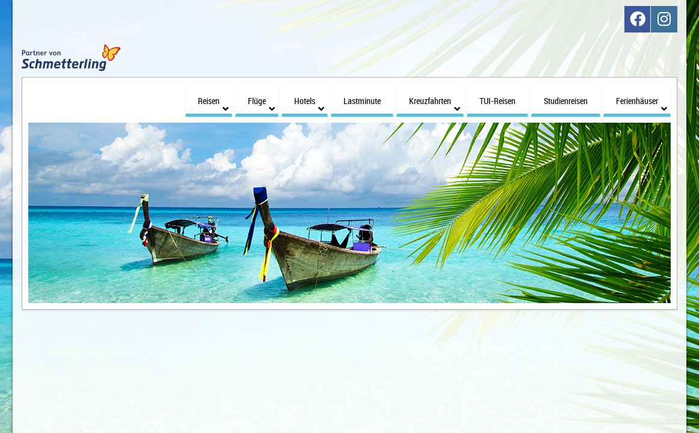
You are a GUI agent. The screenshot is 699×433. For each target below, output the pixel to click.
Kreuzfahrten (434, 97)
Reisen (213, 97)
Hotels (309, 97)
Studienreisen (566, 93)
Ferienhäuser (641, 97)
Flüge (261, 97)
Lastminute (362, 93)
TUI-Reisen (497, 93)
